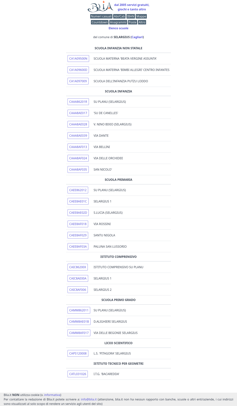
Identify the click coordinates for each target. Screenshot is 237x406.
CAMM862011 (79, 310)
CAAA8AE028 (78, 124)
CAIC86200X (77, 267)
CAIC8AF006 (77, 290)
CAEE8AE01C (78, 201)
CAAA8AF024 (78, 158)
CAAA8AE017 (78, 113)
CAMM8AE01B (79, 322)
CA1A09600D (78, 70)
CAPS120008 (78, 353)
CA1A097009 (78, 81)
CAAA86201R (78, 102)
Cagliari (137, 37)
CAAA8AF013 (78, 147)
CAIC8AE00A (77, 278)
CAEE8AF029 (77, 235)
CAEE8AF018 (77, 224)
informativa (52, 395)
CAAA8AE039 (78, 136)
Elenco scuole (118, 28)
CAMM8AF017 (79, 333)
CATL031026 (77, 374)
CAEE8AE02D (78, 213)
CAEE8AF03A (78, 246)
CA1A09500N (78, 58)
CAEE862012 (77, 190)
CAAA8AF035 (78, 169)
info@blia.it (89, 399)
